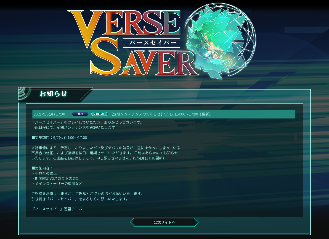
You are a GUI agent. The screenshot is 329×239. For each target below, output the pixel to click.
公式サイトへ (164, 222)
